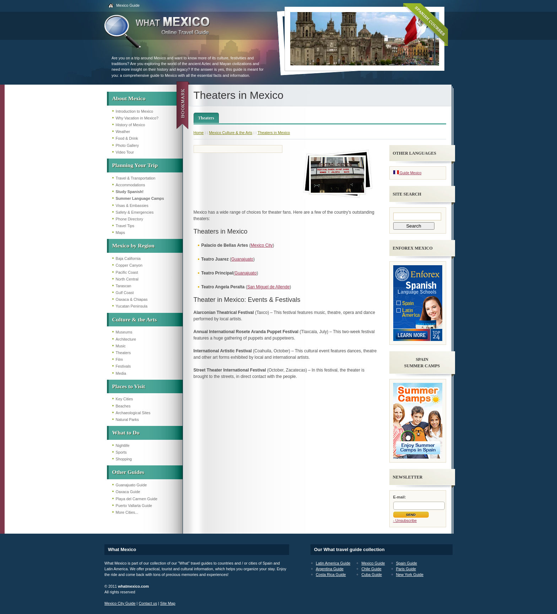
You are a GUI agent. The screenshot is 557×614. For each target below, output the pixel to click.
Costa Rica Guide (331, 574)
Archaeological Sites (133, 413)
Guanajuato (242, 259)
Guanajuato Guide (131, 485)
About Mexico (129, 98)
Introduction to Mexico (134, 111)
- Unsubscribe (405, 520)
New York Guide (409, 574)
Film (119, 359)
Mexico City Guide (120, 603)
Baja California (128, 258)
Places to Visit (128, 386)
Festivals (123, 366)
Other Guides (128, 472)
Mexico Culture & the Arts (230, 132)
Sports (121, 452)
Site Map (167, 603)
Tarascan (123, 286)
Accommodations (130, 185)
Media (121, 373)
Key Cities (124, 399)
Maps (120, 232)
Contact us (148, 603)
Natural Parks (127, 419)
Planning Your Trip (135, 165)
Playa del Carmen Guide (137, 499)
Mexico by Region (133, 245)
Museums (124, 332)
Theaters (123, 353)
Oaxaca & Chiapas (132, 299)
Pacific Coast (127, 272)
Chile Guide (371, 569)
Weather (123, 131)
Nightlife (123, 445)
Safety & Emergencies (135, 212)
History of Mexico (130, 125)
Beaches (123, 406)
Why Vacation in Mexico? (137, 118)
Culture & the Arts (134, 319)
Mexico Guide (128, 5)
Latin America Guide (333, 563)
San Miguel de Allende (268, 286)
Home (199, 132)
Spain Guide (406, 563)
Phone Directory (129, 219)
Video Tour (125, 152)
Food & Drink (127, 138)
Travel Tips (125, 226)
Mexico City (261, 245)
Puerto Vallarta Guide (134, 505)
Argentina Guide (330, 569)
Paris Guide (406, 569)
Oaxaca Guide (128, 492)
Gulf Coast (125, 292)
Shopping (124, 459)
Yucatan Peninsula (131, 306)
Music (121, 346)
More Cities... (127, 512)
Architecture (126, 339)
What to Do (126, 432)
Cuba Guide (371, 574)
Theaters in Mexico (274, 132)
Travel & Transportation (136, 178)
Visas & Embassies (132, 205)
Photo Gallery (127, 145)
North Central (127, 279)
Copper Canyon (129, 265)
